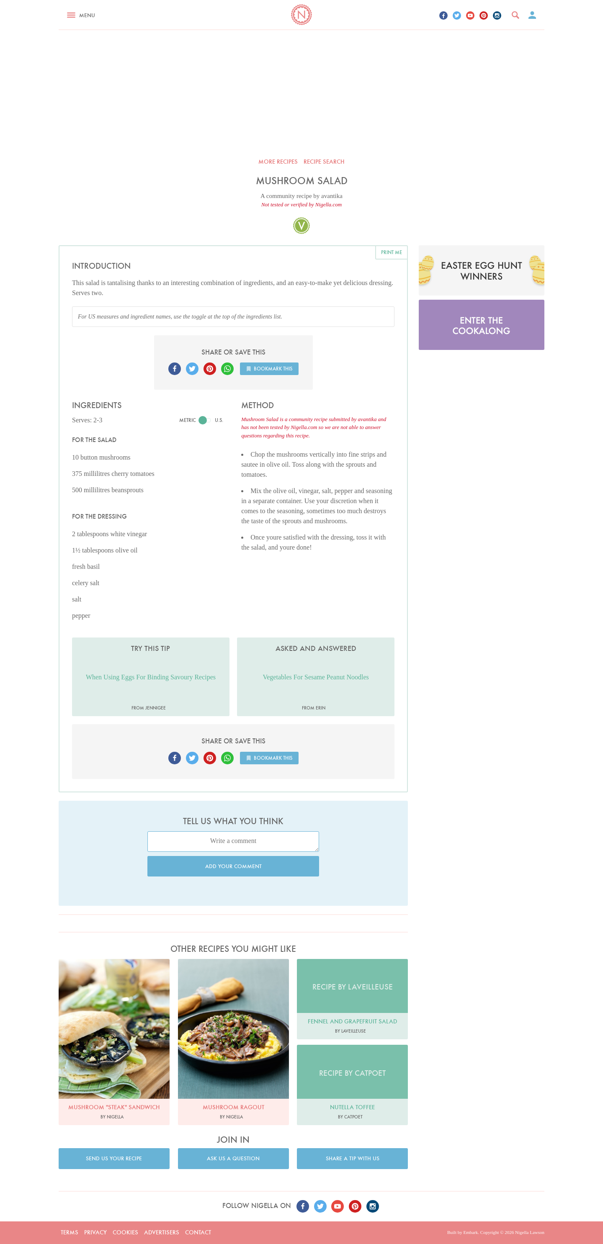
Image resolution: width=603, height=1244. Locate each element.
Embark (470, 1232)
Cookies (125, 1232)
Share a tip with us (352, 1158)
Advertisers (161, 1232)
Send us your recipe (114, 1158)
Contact (198, 1232)
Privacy (95, 1232)
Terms (69, 1232)
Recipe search (324, 161)
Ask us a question (233, 1158)
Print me (391, 252)
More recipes (278, 161)
